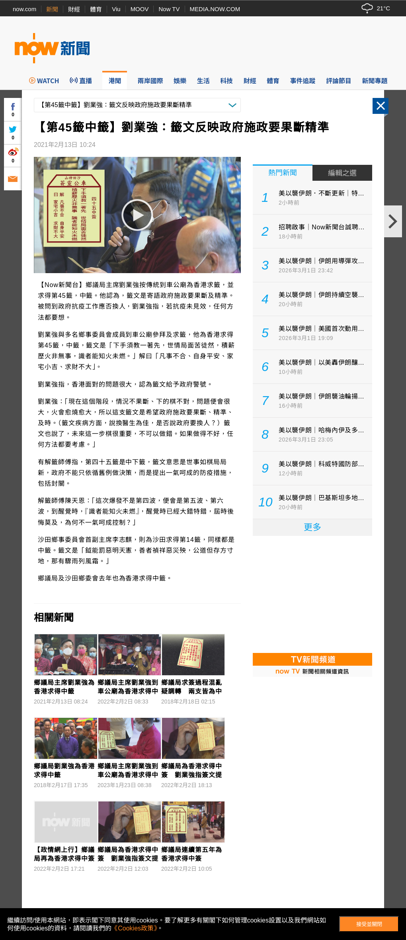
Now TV (169, 9)
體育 (96, 9)
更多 (312, 527)
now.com (24, 9)
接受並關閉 (369, 924)
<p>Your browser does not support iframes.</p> (312, 593)
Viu (116, 9)
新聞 (52, 9)
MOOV (140, 9)
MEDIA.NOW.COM (215, 9)
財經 (74, 9)
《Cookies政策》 (134, 928)
